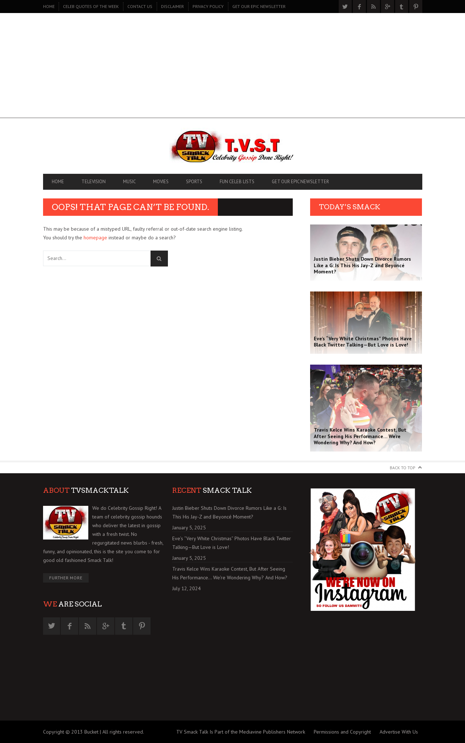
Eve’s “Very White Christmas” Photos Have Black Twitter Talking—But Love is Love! (231, 542)
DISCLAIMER (172, 6)
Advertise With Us (399, 732)
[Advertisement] (233, 67)
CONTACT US (139, 6)
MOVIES (161, 182)
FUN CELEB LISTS (237, 182)
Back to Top (402, 467)
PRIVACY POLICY (208, 6)
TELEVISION (93, 182)
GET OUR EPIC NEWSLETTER (259, 6)
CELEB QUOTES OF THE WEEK (91, 6)
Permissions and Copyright (342, 732)
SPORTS (194, 182)
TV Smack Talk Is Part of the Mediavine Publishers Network (240, 732)
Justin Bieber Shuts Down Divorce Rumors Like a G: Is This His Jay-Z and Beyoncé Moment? (229, 512)
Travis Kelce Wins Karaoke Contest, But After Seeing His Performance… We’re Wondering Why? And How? (229, 573)
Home (49, 6)
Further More (65, 577)
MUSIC (129, 182)
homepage (95, 237)
